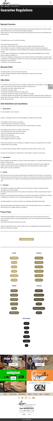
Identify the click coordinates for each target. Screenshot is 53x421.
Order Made (7, 6)
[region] (26, 300)
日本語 (51, 85)
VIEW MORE (13, 364)
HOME (2, 6)
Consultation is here (27, 239)
